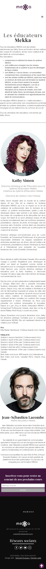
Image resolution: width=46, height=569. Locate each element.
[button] (42, 16)
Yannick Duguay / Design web (28, 558)
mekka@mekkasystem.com (23, 534)
